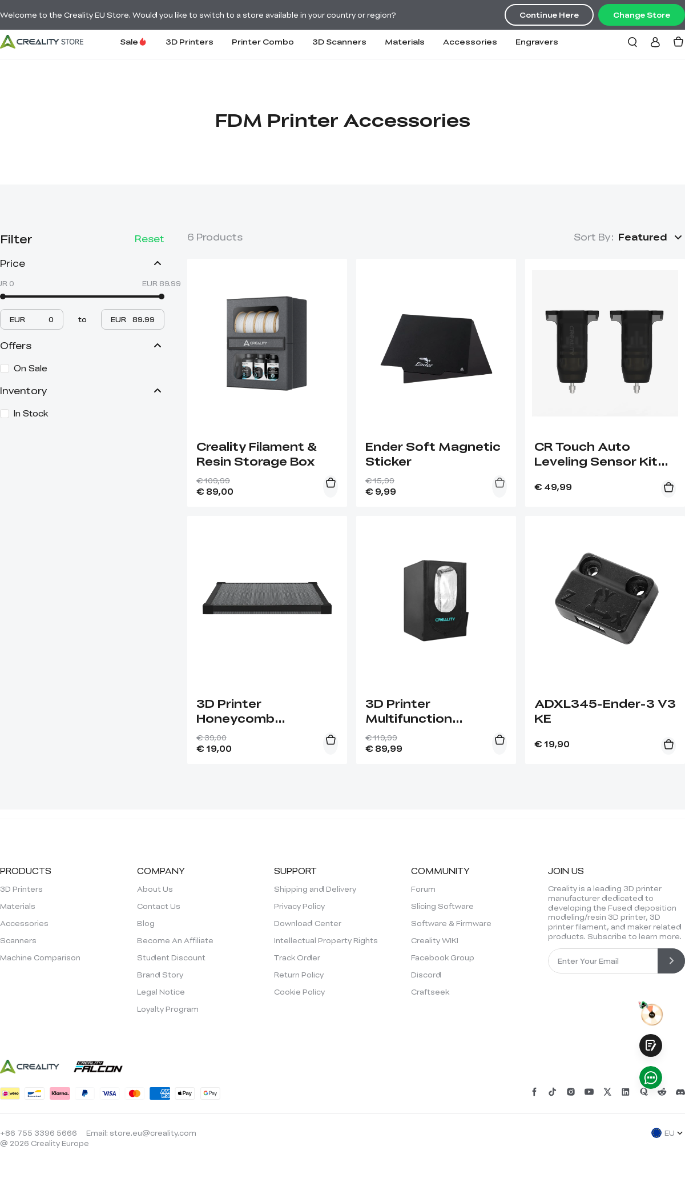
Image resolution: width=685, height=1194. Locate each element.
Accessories (470, 41)
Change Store (641, 15)
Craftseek (430, 992)
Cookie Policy (299, 992)
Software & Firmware (451, 923)
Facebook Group (442, 957)
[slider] (3, 296)
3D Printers (189, 41)
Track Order (297, 957)
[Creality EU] (41, 42)
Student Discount (171, 957)
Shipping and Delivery (315, 889)
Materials (405, 41)
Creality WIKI (434, 940)
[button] (651, 237)
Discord (426, 974)
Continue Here (549, 15)
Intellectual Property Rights (326, 940)
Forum (423, 889)
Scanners (18, 940)
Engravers (536, 41)
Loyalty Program (168, 1009)
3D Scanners (339, 41)
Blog (146, 923)
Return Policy (299, 974)
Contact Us (158, 906)
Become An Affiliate (175, 940)
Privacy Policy (299, 906)
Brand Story (160, 974)
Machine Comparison (40, 957)
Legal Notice (161, 992)
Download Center (307, 923)
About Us (155, 889)
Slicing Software (442, 906)
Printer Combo (263, 41)
